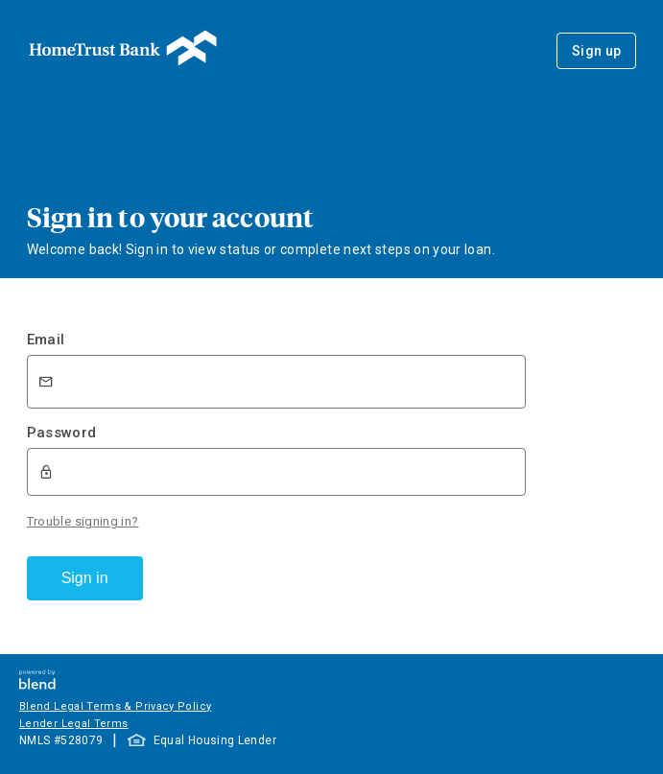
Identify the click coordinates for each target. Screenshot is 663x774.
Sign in (84, 578)
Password (62, 432)
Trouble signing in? (83, 521)
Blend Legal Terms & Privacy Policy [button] (115, 706)
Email (46, 339)
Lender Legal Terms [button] (73, 723)
